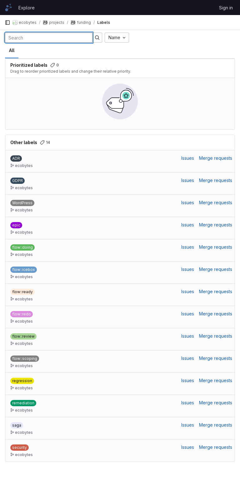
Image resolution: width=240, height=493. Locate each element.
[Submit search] (97, 38)
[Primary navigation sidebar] (7, 23)
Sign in (226, 7)
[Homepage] (8, 8)
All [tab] (11, 50)
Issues (187, 158)
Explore (26, 7)
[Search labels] (48, 38)
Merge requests (215, 158)
